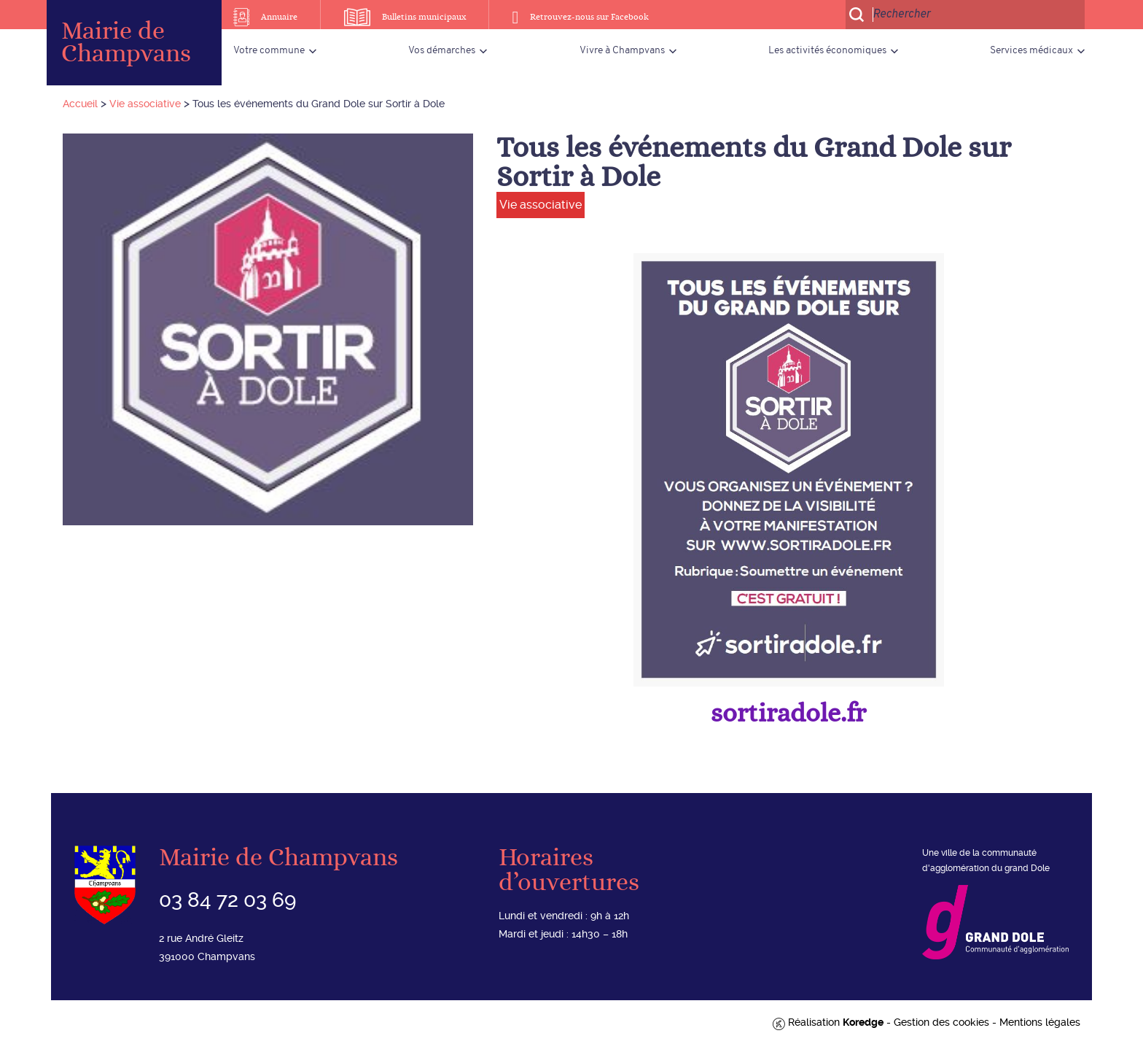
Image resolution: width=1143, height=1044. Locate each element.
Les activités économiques (827, 50)
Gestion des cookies (941, 1022)
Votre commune (269, 50)
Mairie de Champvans (126, 42)
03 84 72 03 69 (227, 900)
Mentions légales (1039, 1022)
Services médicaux (1031, 50)
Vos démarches (441, 50)
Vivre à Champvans (622, 50)
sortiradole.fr (788, 713)
